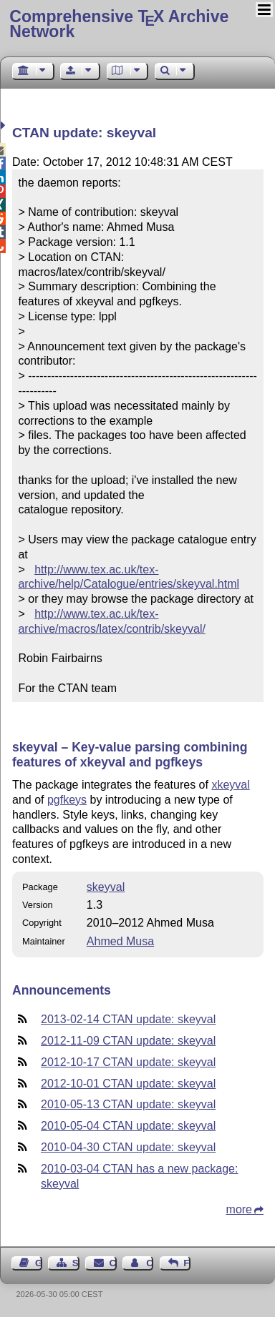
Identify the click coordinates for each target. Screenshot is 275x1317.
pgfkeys (67, 800)
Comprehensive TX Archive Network (118, 24)
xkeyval (230, 785)
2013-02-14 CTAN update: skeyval (128, 1019)
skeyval (106, 887)
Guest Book (38, 1263)
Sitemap (75, 1263)
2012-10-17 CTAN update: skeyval (128, 1062)
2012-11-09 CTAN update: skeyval (128, 1041)
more (239, 1209)
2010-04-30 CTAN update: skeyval (128, 1147)
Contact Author (149, 1263)
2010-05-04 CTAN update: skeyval (128, 1126)
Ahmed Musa (120, 941)
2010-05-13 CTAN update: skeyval (128, 1104)
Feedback (186, 1263)
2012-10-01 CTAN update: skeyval (128, 1083)
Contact (113, 1263)
